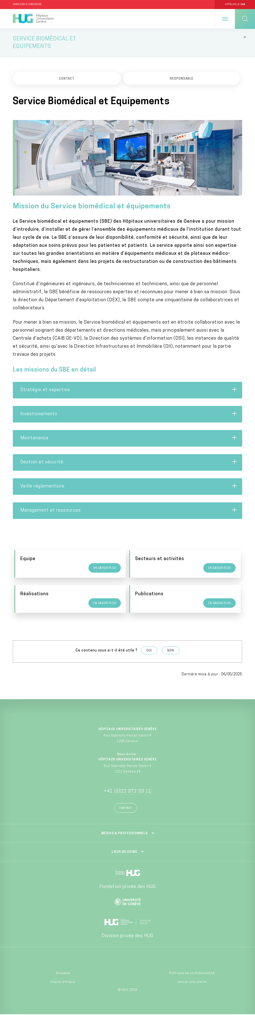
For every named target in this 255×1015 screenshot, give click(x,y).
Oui (149, 651)
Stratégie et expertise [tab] (128, 390)
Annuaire (63, 974)
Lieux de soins (124, 852)
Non (170, 651)
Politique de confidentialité (192, 974)
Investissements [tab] (128, 414)
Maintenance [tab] (128, 439)
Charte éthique (62, 982)
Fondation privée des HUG (127, 887)
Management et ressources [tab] (128, 511)
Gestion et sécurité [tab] (128, 463)
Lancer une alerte (192, 982)
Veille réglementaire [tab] (128, 487)
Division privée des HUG (128, 936)
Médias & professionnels (124, 834)
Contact (125, 809)
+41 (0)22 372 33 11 (127, 792)
